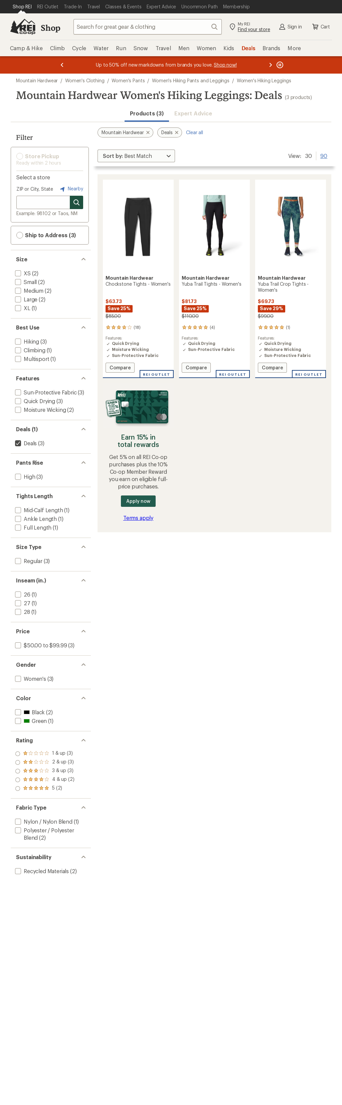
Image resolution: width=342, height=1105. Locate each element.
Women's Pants (128, 80)
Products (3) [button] (147, 113)
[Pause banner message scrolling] (279, 65)
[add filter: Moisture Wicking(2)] (40, 409)
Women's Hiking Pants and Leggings (190, 80)
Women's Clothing (84, 80)
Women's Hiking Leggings (264, 80)
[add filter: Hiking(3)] (26, 341)
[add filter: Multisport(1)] (31, 359)
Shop (50, 27)
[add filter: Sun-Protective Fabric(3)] (45, 392)
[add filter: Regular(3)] (28, 561)
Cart (320, 27)
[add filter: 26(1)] (22, 594)
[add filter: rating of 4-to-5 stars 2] (45, 762)
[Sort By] (136, 156)
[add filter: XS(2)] (22, 273)
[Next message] (271, 65)
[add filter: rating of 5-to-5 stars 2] (45, 753)
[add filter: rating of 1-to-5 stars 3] (45, 788)
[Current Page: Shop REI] (22, 6)
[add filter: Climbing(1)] (29, 350)
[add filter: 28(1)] (22, 612)
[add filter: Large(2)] (25, 299)
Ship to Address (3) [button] (46, 235)
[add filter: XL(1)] (22, 308)
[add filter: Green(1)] (30, 721)
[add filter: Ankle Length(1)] (35, 519)
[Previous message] (62, 65)
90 (323, 155)
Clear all (194, 132)
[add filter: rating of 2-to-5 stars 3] (45, 779)
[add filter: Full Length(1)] (32, 527)
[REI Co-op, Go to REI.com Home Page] (22, 27)
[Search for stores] (76, 202)
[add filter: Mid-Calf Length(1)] (38, 510)
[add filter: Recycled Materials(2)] (41, 871)
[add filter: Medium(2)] (28, 290)
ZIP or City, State (34, 189)
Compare (122, 368)
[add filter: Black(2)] (29, 712)
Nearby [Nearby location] (70, 189)
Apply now (138, 501)
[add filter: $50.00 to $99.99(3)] (40, 645)
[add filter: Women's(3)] (30, 678)
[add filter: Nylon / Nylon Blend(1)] (43, 821)
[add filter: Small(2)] (25, 282)
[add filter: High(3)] (24, 476)
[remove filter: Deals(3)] (25, 443)
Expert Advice (193, 113)
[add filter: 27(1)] (22, 603)
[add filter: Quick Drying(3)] (34, 401)
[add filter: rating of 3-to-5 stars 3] (45, 771)
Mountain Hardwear (37, 80)
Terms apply (138, 518)
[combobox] (147, 26)
